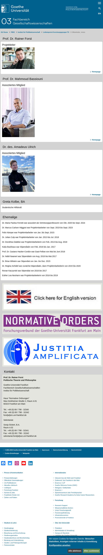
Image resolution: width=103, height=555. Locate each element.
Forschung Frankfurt (11, 490)
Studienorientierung (10, 530)
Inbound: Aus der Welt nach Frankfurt (67, 478)
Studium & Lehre (10, 523)
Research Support (61, 505)
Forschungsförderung (62, 513)
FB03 (13, 32)
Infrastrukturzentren (61, 515)
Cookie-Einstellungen (12, 453)
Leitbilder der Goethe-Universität (66, 535)
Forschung (59, 500)
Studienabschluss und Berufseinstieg (16, 538)
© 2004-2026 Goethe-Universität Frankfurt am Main (21, 450)
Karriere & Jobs (9, 492)
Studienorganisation (11, 535)
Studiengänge (9, 528)
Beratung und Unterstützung (14, 540)
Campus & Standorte (62, 533)
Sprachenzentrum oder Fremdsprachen (68, 492)
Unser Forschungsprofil (63, 510)
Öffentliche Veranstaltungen (13, 480)
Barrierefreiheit (76, 450)
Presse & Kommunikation (13, 473)
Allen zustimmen (91, 551)
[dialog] (75, 545)
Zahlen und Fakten (10, 497)
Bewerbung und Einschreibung (14, 533)
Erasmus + (58, 490)
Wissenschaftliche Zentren (64, 508)
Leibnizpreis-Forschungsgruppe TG (56, 32)
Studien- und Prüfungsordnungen (15, 543)
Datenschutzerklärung (60, 450)
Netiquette (26, 453)
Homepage (96, 72)
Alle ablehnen (74, 551)
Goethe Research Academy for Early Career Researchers (74, 495)
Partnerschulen (9, 545)
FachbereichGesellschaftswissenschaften (32, 21)
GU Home (4, 32)
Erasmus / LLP (60, 483)
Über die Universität (62, 523)
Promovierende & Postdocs (64, 518)
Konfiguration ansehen (59, 545)
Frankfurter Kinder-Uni (11, 495)
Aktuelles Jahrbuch (10, 485)
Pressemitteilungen (10, 478)
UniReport (7, 488)
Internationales (60, 473)
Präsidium (58, 528)
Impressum (45, 450)
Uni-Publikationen (10, 483)
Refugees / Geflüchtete (63, 488)
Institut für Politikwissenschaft (29, 32)
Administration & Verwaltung (64, 530)
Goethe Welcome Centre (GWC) (66, 485)
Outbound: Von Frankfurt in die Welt (67, 480)
